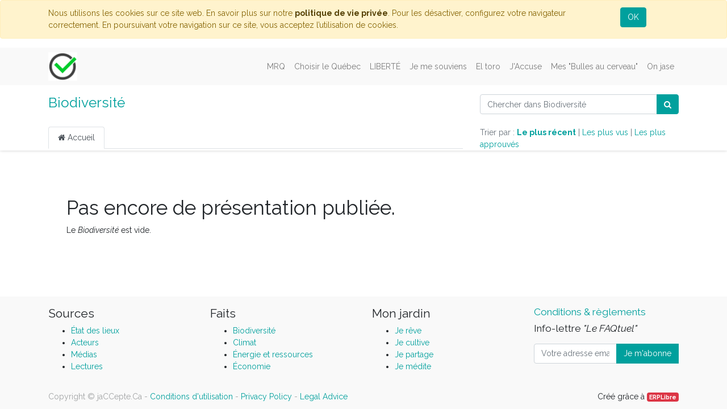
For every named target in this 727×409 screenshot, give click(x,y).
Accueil (76, 137)
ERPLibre (662, 397)
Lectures (87, 366)
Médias (84, 354)
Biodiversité (86, 102)
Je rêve (408, 330)
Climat (244, 342)
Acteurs (85, 342)
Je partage (414, 354)
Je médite (413, 366)
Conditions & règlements (590, 312)
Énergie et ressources (273, 354)
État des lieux (95, 330)
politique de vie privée (341, 13)
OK (633, 17)
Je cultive (412, 342)
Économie (251, 366)
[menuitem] (276, 66)
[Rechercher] (668, 104)
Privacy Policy (266, 396)
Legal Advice (324, 396)
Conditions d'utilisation (191, 396)
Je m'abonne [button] (647, 353)
